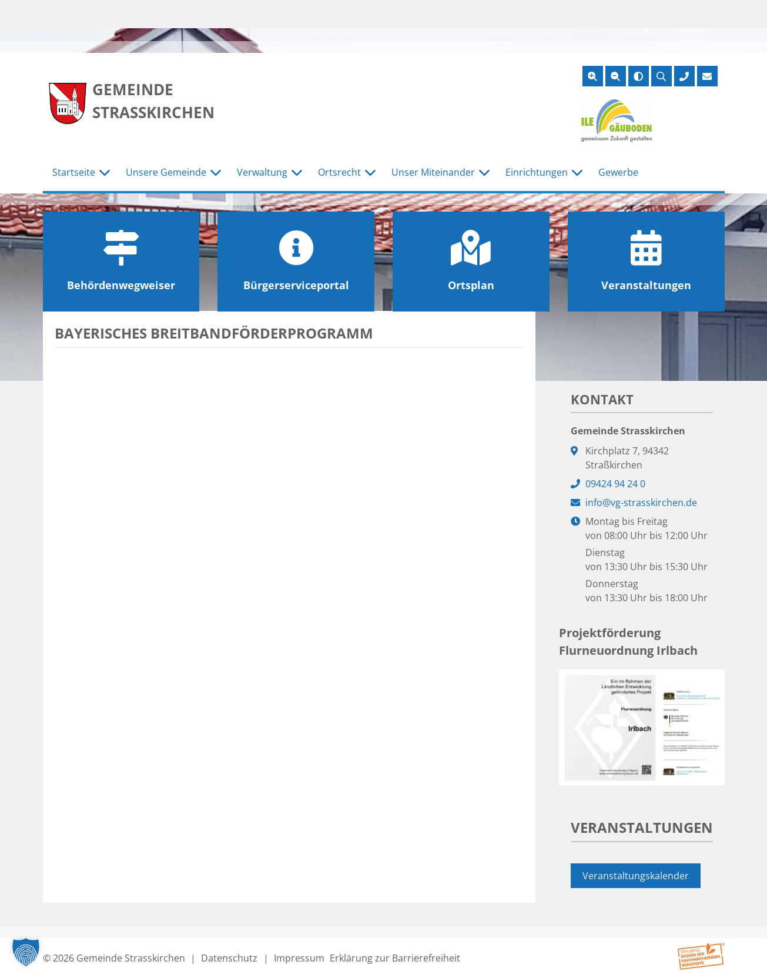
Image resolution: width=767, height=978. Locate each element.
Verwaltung (262, 172)
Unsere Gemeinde (166, 172)
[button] (26, 952)
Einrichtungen (536, 172)
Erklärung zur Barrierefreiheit (395, 958)
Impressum (299, 958)
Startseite (73, 172)
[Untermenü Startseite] (105, 173)
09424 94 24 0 (615, 483)
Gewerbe (618, 172)
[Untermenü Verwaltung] (297, 173)
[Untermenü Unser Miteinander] (484, 173)
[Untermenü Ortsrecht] (370, 173)
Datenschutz (229, 958)
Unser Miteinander (433, 172)
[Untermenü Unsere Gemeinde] (216, 173)
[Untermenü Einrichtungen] (577, 173)
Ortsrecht (339, 172)
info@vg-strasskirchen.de (641, 502)
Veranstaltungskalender (635, 875)
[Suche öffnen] (661, 76)
